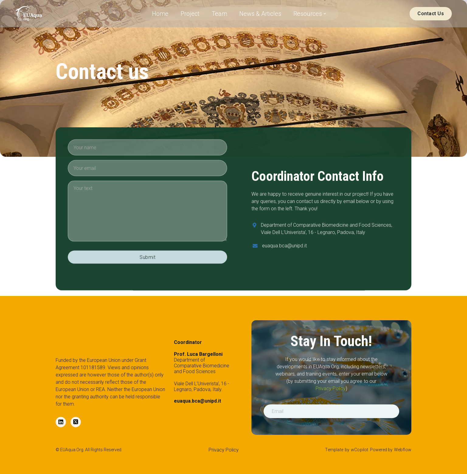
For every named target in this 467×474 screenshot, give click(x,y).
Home (160, 13)
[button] (309, 14)
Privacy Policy (331, 388)
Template (334, 449)
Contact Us (430, 13)
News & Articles (260, 13)
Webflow (402, 449)
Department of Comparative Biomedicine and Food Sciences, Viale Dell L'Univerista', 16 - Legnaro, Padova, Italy (326, 229)
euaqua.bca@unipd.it (284, 247)
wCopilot (359, 449)
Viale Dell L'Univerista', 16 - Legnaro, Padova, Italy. (201, 392)
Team (219, 13)
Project (190, 13)
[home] (28, 13)
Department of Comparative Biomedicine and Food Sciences (201, 363)
